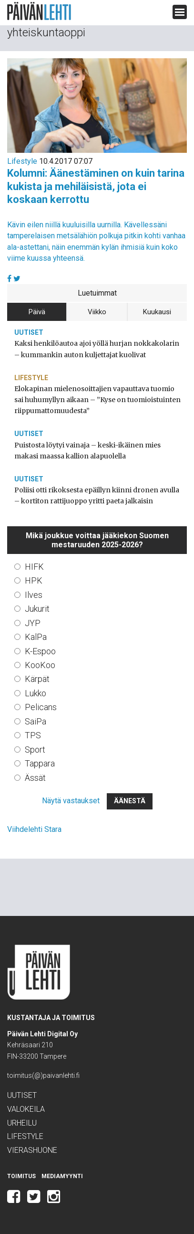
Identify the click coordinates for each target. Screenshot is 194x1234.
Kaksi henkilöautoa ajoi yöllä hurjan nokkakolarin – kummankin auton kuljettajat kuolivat (96, 349)
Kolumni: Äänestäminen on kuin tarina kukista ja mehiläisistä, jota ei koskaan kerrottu (95, 186)
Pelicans (41, 707)
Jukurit (37, 609)
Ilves (33, 595)
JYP (33, 623)
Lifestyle (22, 161)
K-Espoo (40, 651)
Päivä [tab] (37, 312)
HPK (33, 580)
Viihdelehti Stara (34, 829)
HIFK (34, 567)
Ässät (35, 778)
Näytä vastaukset (71, 800)
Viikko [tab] (97, 312)
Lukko (35, 693)
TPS (33, 735)
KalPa (36, 637)
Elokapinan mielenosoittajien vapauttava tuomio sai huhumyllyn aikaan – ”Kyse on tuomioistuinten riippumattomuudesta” (97, 399)
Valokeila (26, 1109)
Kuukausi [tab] (157, 312)
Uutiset (28, 332)
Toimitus (21, 1176)
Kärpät (37, 679)
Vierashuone (32, 1150)
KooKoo (40, 665)
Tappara (40, 763)
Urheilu (22, 1123)
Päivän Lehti (39, 11)
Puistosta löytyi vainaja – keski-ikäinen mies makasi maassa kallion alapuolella (87, 450)
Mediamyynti (62, 1176)
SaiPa (35, 721)
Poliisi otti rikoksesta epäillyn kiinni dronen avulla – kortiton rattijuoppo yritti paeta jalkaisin (96, 495)
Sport (35, 750)
